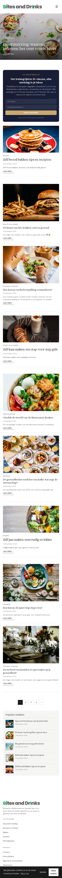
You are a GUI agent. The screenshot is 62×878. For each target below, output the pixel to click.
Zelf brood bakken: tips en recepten (27, 160)
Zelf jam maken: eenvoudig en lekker (27, 540)
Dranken (6, 837)
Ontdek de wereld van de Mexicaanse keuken (28, 417)
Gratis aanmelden (31, 113)
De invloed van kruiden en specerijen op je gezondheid (27, 671)
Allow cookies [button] (53, 872)
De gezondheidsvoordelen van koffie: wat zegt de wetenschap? (30, 481)
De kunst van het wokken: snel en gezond (26, 227)
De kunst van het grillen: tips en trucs (31, 732)
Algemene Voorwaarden (13, 861)
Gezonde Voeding (10, 824)
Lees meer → (8, 171)
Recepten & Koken (10, 828)
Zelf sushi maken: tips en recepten (29, 755)
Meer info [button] (25, 874)
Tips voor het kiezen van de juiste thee (31, 721)
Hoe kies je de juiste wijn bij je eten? (22, 607)
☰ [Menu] (56, 6)
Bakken (6, 832)
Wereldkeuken (8, 841)
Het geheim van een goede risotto (29, 744)
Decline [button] (43, 872)
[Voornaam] (31, 101)
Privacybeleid (8, 856)
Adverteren (7, 865)
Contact (6, 852)
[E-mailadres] (31, 107)
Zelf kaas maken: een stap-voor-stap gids (30, 349)
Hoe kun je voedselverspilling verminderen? (27, 289)
